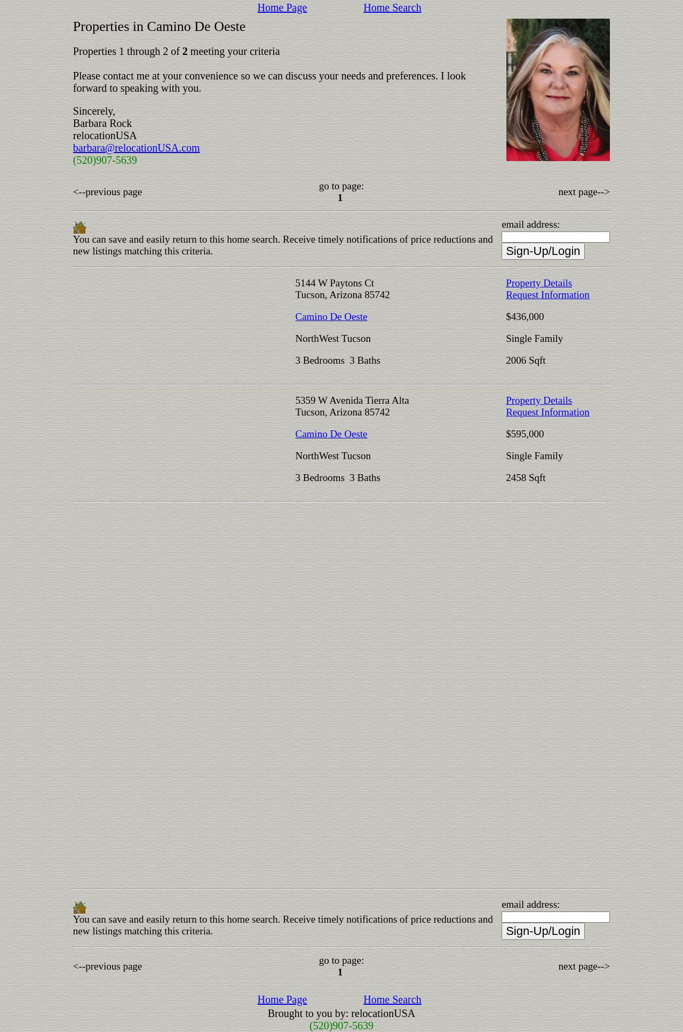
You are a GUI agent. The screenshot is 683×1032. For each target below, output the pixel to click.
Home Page (282, 7)
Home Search (392, 7)
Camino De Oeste (331, 316)
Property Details (539, 283)
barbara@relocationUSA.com (136, 148)
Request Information (548, 294)
